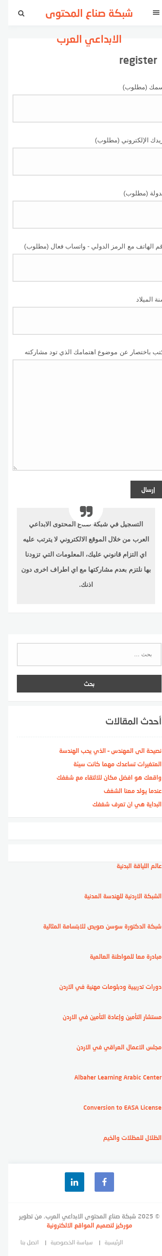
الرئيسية (105, 1242)
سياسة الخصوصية (63, 1242)
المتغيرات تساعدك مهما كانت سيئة (109, 764)
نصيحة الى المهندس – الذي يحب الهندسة (102, 750)
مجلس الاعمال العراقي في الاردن (110, 1047)
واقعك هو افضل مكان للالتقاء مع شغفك (100, 777)
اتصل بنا (21, 1242)
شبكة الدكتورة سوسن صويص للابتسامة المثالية (94, 926)
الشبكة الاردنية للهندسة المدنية (114, 896)
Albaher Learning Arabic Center (109, 1077)
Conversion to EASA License (114, 1107)
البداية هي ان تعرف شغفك (118, 804)
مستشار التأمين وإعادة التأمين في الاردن (103, 1016)
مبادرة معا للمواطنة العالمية (117, 956)
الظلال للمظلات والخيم (124, 1137)
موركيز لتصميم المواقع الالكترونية (81, 1225)
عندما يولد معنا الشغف (124, 790)
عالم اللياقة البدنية (130, 865)
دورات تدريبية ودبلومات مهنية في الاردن (102, 986)
